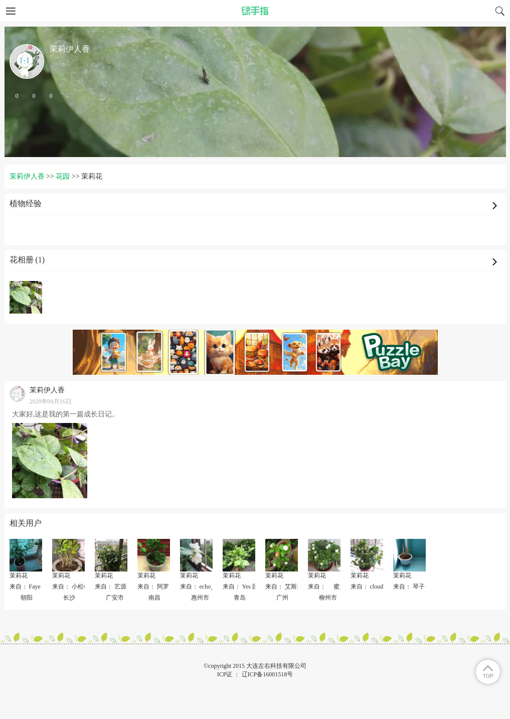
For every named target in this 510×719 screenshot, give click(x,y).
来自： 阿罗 (153, 586)
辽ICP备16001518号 (267, 674)
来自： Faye (25, 586)
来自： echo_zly (200, 586)
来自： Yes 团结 (243, 586)
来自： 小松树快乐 (77, 586)
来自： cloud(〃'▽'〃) (379, 586)
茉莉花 (19, 575)
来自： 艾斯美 (284, 586)
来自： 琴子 (409, 586)
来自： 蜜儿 (330, 586)
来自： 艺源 (110, 586)
